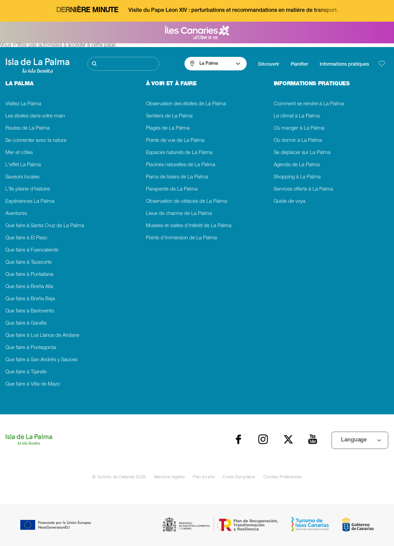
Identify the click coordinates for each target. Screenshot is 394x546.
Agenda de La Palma (297, 165)
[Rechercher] (123, 64)
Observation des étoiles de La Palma (186, 104)
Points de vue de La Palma (175, 140)
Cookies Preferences (282, 477)
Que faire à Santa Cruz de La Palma (44, 225)
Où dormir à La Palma (298, 140)
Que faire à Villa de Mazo (32, 384)
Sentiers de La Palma (169, 116)
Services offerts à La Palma (303, 189)
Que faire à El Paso (26, 238)
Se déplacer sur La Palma (302, 152)
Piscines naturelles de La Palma (180, 165)
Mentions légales (169, 477)
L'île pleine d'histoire (27, 189)
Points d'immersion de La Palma (181, 238)
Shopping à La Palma (297, 177)
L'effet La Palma (23, 165)
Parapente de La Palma (172, 189)
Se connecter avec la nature (36, 140)
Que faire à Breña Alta (29, 286)
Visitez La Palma (23, 104)
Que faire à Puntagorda (30, 347)
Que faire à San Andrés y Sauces (41, 360)
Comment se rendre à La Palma (309, 104)
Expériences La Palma (29, 201)
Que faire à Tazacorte (28, 262)
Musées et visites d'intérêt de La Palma (188, 225)
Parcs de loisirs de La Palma (177, 177)
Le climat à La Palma (297, 116)
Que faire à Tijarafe (26, 372)
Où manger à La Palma (299, 128)
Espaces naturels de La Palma (179, 152)
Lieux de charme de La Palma (179, 213)
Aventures (16, 213)
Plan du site (204, 477)
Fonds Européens (239, 477)
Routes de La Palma (27, 128)
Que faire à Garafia (26, 323)
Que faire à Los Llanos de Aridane (42, 335)
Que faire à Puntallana (29, 274)
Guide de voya (289, 201)
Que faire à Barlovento (29, 311)
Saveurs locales (22, 177)
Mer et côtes (19, 152)
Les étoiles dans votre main (35, 116)
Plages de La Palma (168, 128)
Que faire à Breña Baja (30, 299)
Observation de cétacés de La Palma (186, 201)
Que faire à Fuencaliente (31, 250)
